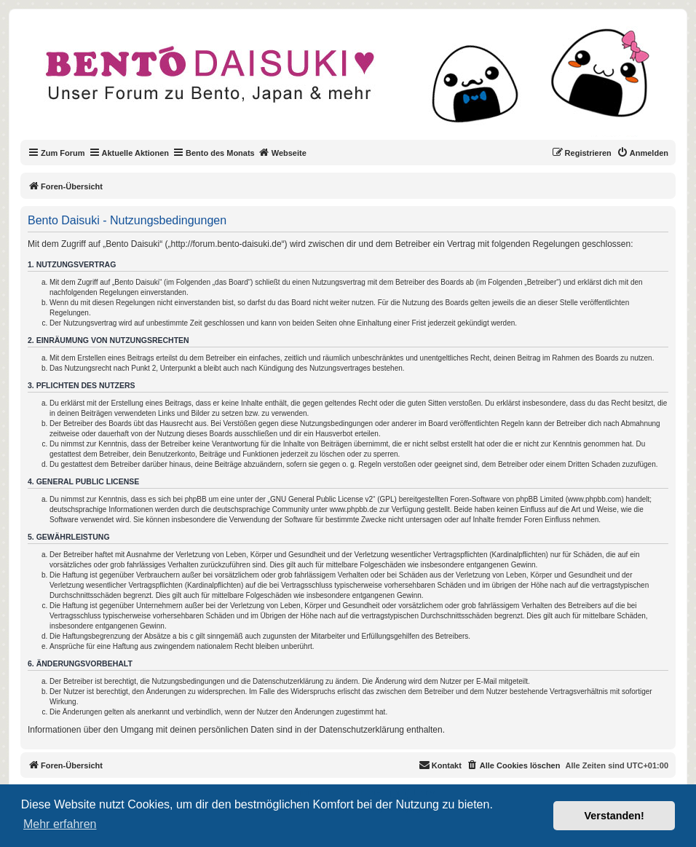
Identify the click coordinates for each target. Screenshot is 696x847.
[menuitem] (642, 153)
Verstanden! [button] (614, 816)
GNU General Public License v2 (321, 499)
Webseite (282, 152)
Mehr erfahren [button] (60, 824)
